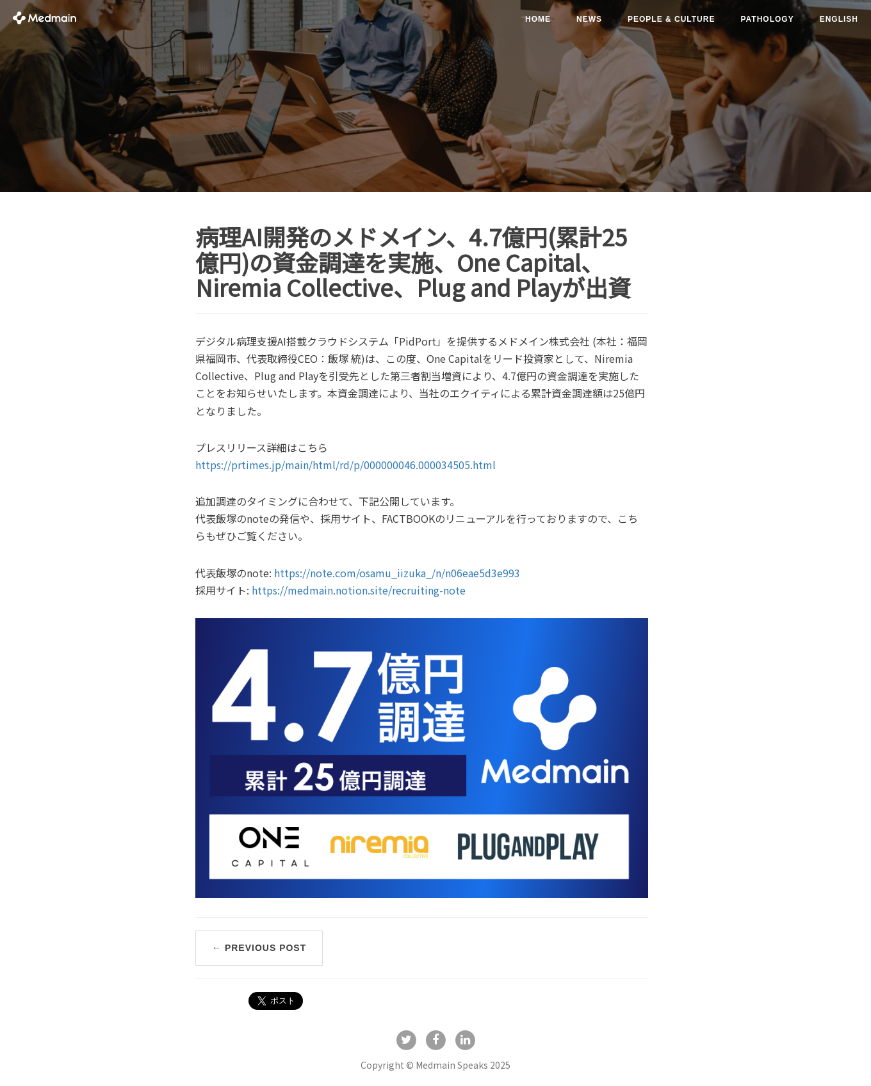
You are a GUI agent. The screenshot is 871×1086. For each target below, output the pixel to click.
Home (538, 19)
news (589, 19)
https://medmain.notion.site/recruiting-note (359, 590)
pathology (767, 19)
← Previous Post (259, 948)
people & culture (671, 19)
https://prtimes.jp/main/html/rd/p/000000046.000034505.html (345, 464)
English (839, 19)
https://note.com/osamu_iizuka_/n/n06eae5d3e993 (397, 572)
